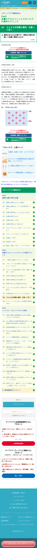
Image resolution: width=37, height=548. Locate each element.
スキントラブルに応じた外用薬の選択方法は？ (17, 302)
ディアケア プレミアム (25, 524)
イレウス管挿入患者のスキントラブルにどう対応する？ (17, 354)
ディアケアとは (17, 500)
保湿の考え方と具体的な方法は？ (15, 284)
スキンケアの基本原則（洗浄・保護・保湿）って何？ (17, 271)
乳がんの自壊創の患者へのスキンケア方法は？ (17, 332)
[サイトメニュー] (34, 2)
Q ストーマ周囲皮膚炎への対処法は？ (21, 172)
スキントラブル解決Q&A (11, 13)
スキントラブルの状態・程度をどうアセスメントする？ (17, 265)
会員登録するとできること (19, 415)
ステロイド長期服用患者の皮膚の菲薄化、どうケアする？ (17, 360)
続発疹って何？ (9, 242)
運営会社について (6, 517)
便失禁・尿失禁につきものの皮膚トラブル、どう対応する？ (17, 366)
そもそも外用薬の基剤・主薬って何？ (17, 297)
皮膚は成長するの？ (11, 216)
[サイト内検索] (30, 2)
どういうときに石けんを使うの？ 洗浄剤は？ (17, 288)
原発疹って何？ (9, 238)
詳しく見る (18, 439)
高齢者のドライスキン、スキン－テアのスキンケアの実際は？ (17, 342)
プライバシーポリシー (25, 520)
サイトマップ (18, 496)
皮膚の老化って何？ (11, 220)
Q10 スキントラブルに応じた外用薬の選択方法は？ (17, 181)
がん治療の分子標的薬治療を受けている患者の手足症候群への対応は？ (17, 322)
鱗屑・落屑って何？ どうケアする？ (17, 246)
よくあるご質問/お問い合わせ (18, 504)
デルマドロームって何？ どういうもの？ (17, 229)
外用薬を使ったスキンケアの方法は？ (17, 293)
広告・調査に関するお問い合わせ (18, 507)
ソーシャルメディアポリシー (9, 524)
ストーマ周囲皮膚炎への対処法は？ (16, 337)
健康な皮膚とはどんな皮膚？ (14, 202)
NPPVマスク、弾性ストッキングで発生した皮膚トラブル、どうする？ (17, 384)
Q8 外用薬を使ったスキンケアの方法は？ (16, 184)
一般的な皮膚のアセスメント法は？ (16, 260)
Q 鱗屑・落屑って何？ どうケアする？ (21, 152)
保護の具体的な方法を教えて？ (14, 280)
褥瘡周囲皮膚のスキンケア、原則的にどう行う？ (17, 372)
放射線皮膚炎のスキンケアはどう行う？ (17, 327)
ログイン (25, 2)
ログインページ (19, 404)
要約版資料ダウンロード (12, 390)
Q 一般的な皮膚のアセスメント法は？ (21, 165)
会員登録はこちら (19, 411)
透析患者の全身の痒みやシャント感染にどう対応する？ (17, 348)
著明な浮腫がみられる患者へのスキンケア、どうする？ (17, 378)
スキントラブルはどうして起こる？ (16, 234)
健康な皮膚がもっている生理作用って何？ (17, 207)
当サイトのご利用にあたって (27, 517)
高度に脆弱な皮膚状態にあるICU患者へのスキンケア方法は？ (17, 316)
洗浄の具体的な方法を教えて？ (14, 276)
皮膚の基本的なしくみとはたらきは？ (17, 212)
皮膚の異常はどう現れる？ (13, 224)
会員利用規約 (4, 520)
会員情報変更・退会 (17, 492)
